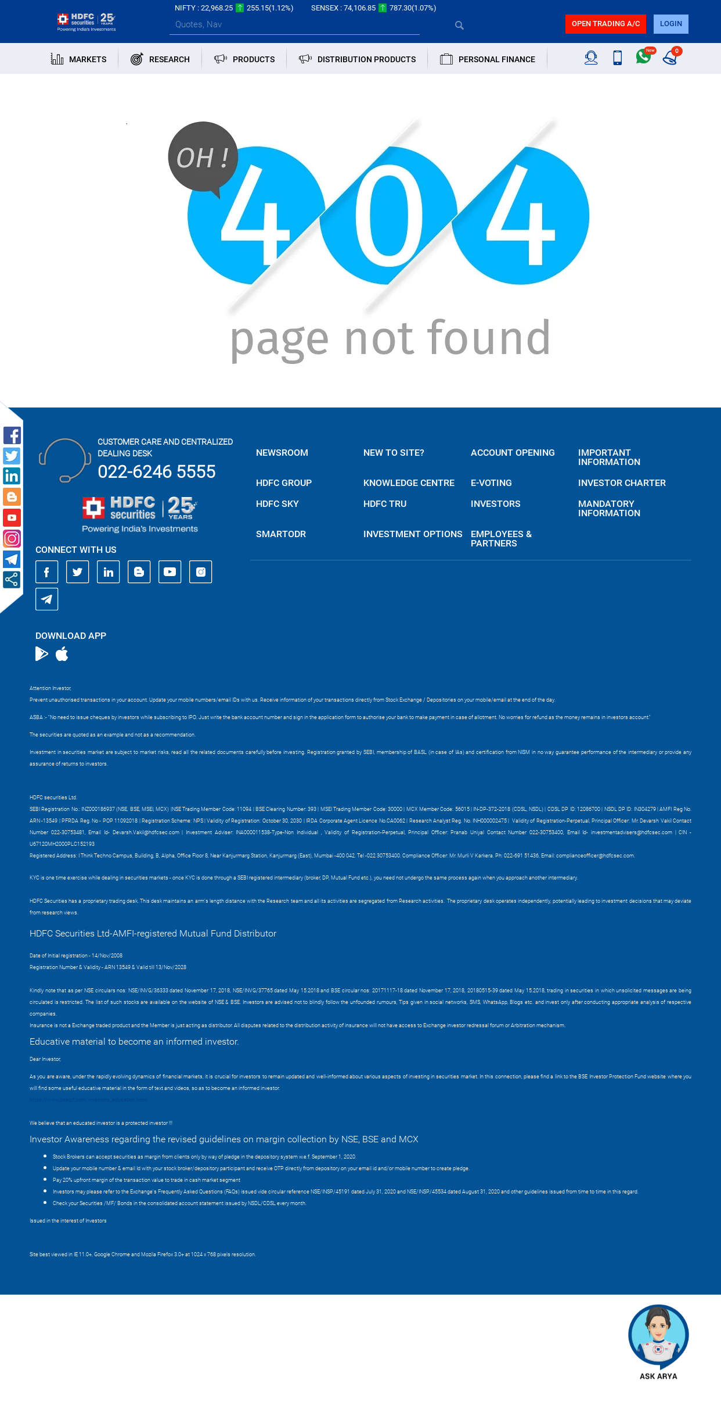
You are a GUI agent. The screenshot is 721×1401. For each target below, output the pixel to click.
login (671, 23)
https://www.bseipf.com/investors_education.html (88, 1100)
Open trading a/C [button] (606, 23)
